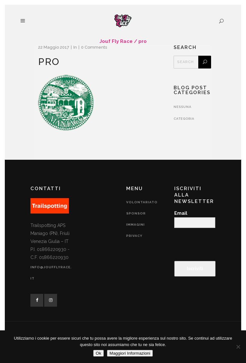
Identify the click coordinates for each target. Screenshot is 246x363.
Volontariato (142, 202)
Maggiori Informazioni (130, 353)
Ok (98, 353)
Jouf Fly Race (116, 41)
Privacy (134, 236)
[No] (238, 346)
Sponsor (136, 213)
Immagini (135, 224)
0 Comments (94, 47)
